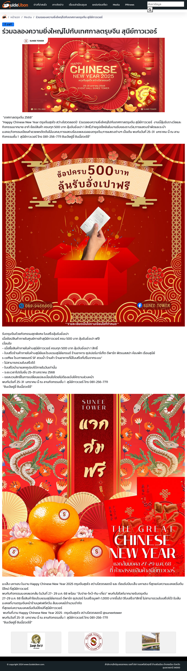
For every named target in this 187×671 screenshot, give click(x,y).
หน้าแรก (15, 17)
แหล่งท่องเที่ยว (99, 5)
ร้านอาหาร (51, 12)
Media (116, 5)
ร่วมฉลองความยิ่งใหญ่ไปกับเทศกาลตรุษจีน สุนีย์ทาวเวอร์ (69, 17)
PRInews (129, 5)
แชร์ (8, 24)
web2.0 (88, 12)
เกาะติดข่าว (57, 5)
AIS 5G (37, 12)
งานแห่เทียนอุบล (70, 12)
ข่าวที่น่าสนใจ (40, 5)
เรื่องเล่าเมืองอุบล (78, 5)
